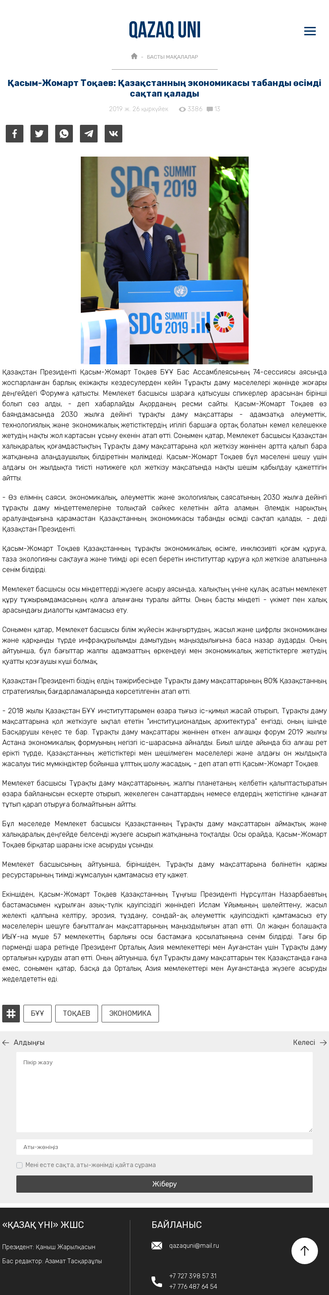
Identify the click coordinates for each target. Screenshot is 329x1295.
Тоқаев (77, 1014)
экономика (130, 1014)
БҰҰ (37, 1014)
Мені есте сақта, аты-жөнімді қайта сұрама (91, 1165)
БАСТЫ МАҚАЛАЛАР (172, 57)
